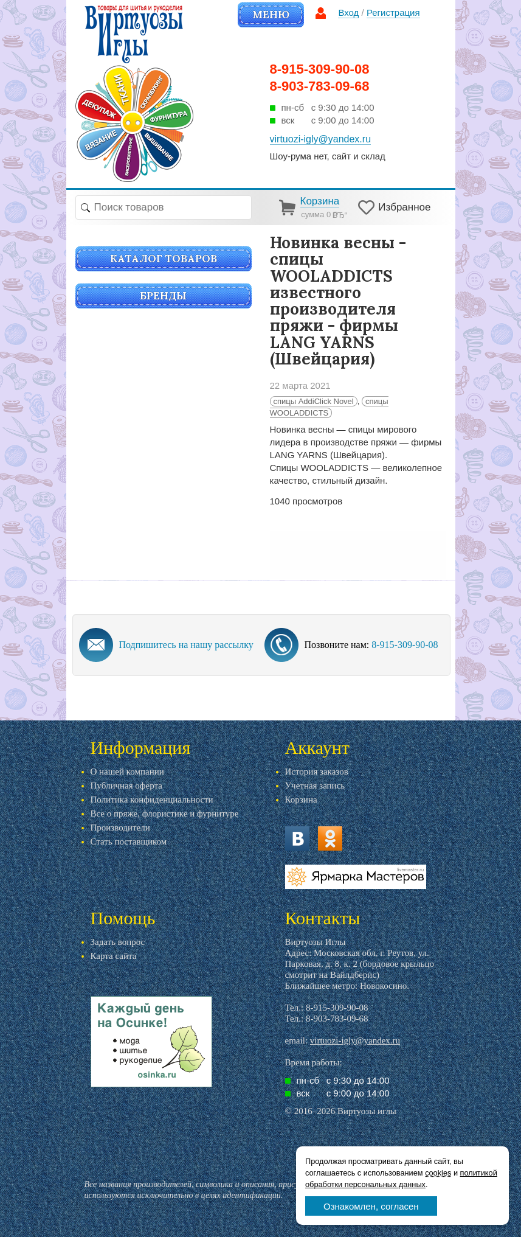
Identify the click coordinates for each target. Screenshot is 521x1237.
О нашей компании (127, 771)
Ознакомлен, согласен (371, 1206)
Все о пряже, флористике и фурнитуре (165, 813)
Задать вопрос (118, 942)
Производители (120, 827)
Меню (270, 14)
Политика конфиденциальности (152, 799)
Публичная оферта (126, 785)
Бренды (163, 295)
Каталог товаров (163, 258)
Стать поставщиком (129, 841)
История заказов (316, 771)
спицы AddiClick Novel (314, 401)
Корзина (301, 799)
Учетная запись (315, 785)
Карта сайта (114, 956)
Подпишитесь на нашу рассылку (186, 644)
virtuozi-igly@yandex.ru (355, 1040)
